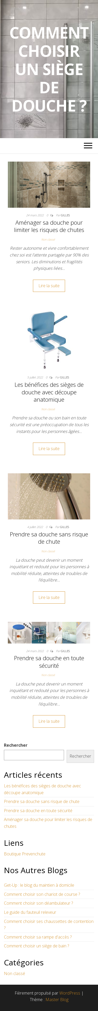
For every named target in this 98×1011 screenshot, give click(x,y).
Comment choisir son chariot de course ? (42, 894)
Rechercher (15, 745)
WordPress (69, 993)
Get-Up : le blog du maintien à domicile (39, 885)
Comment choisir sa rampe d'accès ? (38, 937)
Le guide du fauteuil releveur (30, 912)
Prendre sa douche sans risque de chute (49, 538)
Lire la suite (49, 286)
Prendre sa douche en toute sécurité (49, 661)
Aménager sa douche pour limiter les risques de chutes (49, 226)
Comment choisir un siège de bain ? (36, 946)
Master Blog (56, 999)
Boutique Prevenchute (24, 854)
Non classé (48, 239)
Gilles (65, 215)
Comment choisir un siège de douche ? (49, 69)
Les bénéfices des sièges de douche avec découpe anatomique (49, 392)
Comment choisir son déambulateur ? (38, 903)
